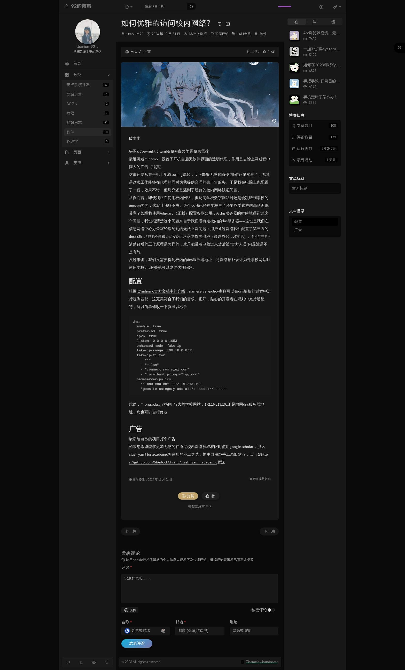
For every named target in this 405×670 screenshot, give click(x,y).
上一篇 (130, 531)
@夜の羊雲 (182, 151)
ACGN (87, 104)
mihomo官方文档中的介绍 (161, 291)
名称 (126, 622)
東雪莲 (201, 151)
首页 (131, 52)
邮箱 (180, 622)
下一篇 (269, 531)
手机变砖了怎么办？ (320, 97)
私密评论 (259, 610)
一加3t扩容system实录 (323, 49)
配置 (298, 222)
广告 (298, 230)
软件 (87, 132)
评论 (126, 567)
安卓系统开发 (87, 85)
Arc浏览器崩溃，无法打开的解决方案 (335, 33)
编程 (87, 113)
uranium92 (135, 34)
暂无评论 (222, 34)
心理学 (87, 141)
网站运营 (87, 94)
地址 (233, 622)
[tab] (296, 21)
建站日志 (87, 123)
